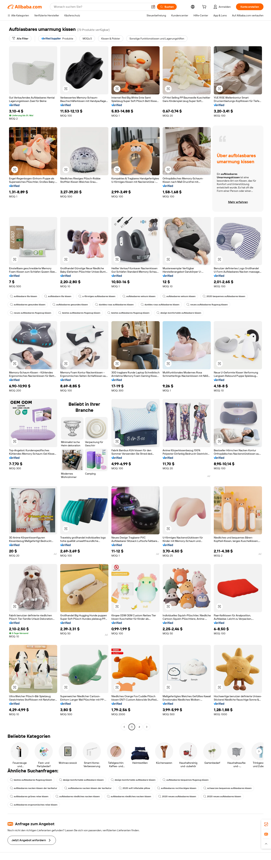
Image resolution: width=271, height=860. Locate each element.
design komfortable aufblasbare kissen (179, 312)
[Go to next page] (146, 726)
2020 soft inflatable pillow (134, 788)
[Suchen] (167, 7)
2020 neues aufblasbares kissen (177, 796)
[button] (153, 7)
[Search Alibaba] (101, 7)
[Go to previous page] (124, 726)
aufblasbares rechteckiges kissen (176, 788)
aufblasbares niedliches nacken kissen (78, 796)
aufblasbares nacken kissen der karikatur (33, 788)
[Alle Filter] (20, 38)
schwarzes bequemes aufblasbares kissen (227, 788)
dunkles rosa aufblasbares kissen (114, 304)
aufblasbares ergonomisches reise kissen (33, 804)
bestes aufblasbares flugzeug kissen (79, 312)
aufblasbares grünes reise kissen (29, 796)
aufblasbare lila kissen (23, 296)
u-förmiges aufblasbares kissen (96, 296)
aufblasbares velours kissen (139, 296)
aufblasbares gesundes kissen (27, 304)
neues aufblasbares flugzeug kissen (207, 304)
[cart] (205, 7)
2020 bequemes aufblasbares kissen (224, 296)
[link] (266, 824)
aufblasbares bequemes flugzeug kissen (186, 779)
